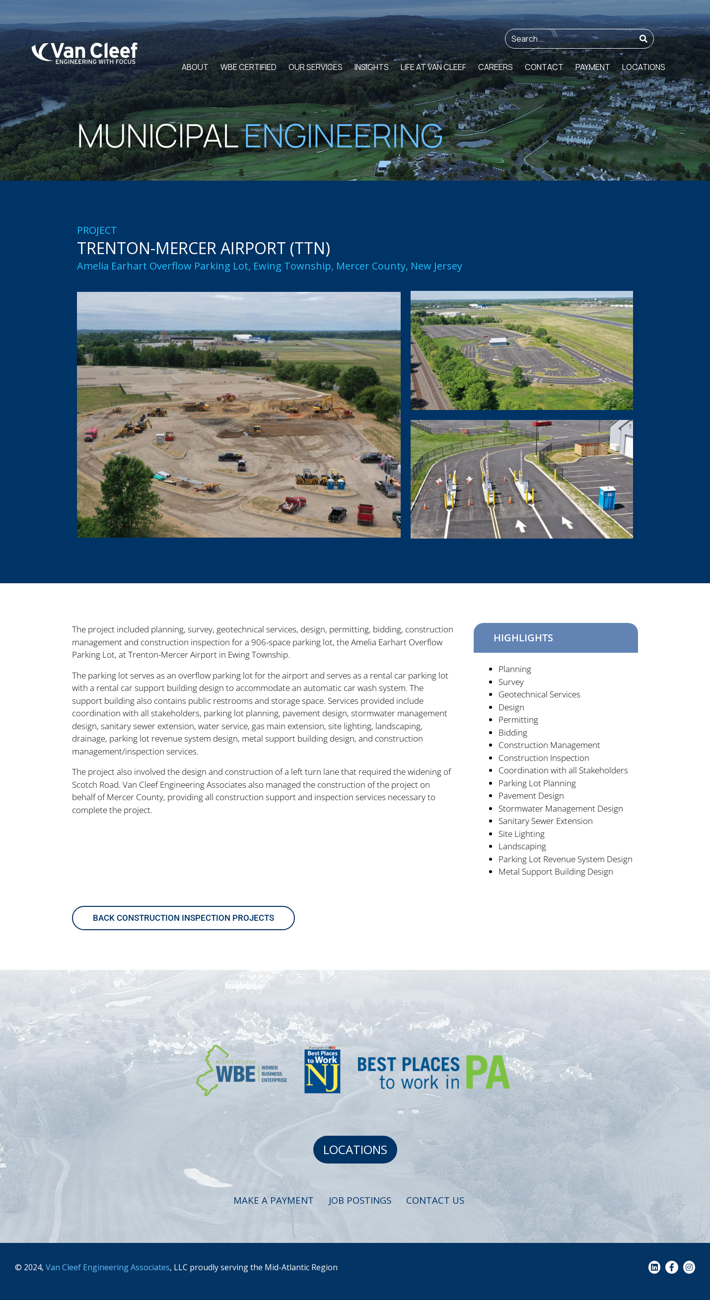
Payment (592, 67)
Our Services (315, 67)
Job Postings (367, 1201)
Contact (544, 67)
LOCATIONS (355, 1150)
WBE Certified (248, 67)
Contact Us (446, 1201)
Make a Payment (275, 1201)
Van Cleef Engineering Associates (108, 1267)
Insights (372, 67)
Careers (495, 67)
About (195, 67)
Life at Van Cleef (433, 67)
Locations (643, 67)
